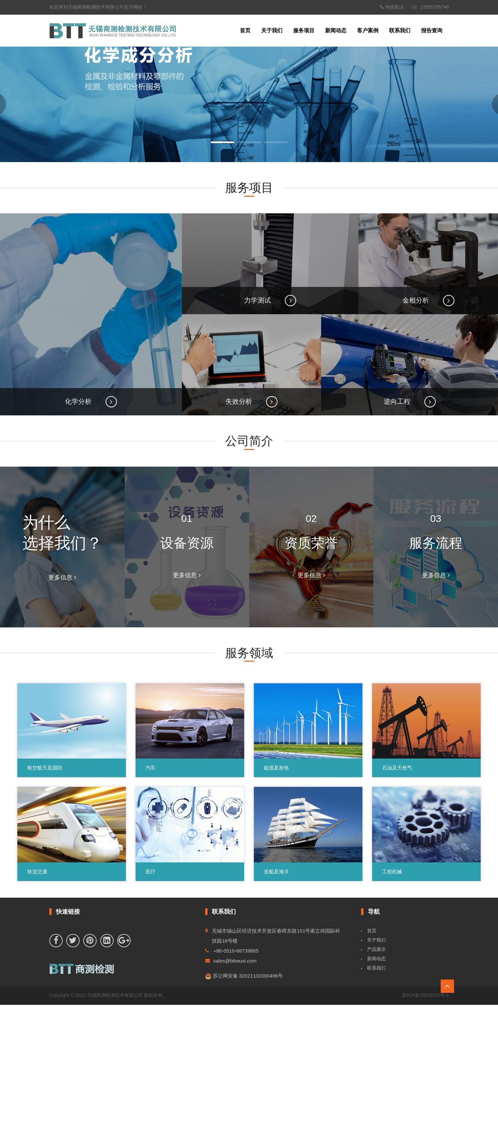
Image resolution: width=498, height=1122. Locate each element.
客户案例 (367, 30)
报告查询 (431, 30)
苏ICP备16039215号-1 (425, 1112)
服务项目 (303, 30)
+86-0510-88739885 (236, 1068)
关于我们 (271, 30)
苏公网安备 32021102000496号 (244, 1093)
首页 (245, 30)
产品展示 (376, 1066)
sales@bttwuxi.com (235, 1078)
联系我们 (399, 30)
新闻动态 (335, 30)
